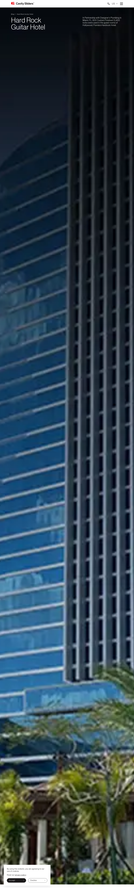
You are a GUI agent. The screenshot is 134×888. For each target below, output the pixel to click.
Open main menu (121, 4)
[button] (108, 4)
